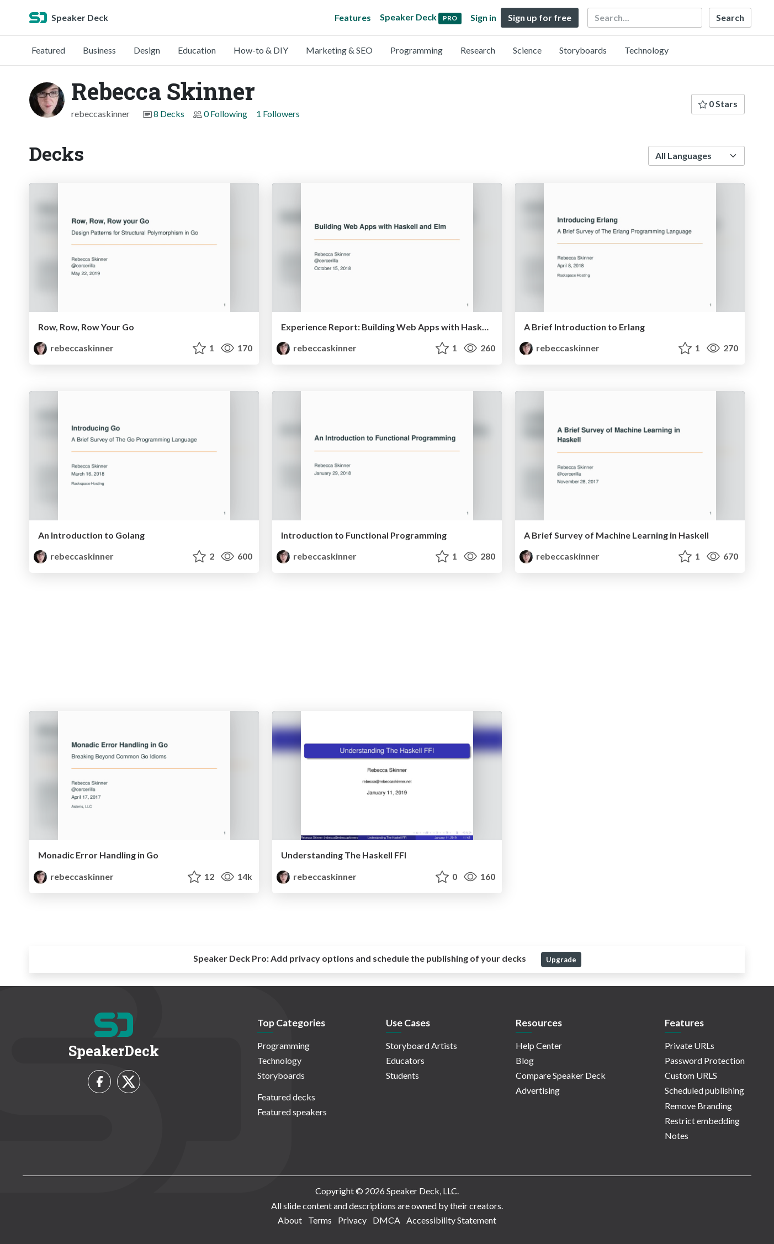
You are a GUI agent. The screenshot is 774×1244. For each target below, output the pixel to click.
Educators (405, 1060)
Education (197, 50)
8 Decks (168, 113)
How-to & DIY (261, 50)
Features (353, 17)
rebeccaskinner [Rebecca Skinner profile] (74, 347)
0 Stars (718, 103)
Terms (320, 1220)
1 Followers (278, 113)
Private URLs (689, 1045)
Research (477, 50)
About (290, 1220)
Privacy (352, 1220)
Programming (416, 50)
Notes (676, 1135)
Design (147, 50)
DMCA (386, 1220)
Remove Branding (698, 1105)
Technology (646, 50)
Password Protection (705, 1060)
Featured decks (286, 1097)
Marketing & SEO (339, 50)
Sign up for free (539, 17)
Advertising (538, 1090)
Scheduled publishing (704, 1090)
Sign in (483, 17)
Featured (48, 50)
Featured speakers (292, 1111)
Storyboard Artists (421, 1045)
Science (527, 50)
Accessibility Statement (451, 1220)
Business (99, 50)
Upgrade (561, 959)
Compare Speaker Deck (561, 1075)
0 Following (225, 113)
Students (402, 1075)
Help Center (539, 1045)
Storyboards (583, 50)
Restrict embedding (702, 1120)
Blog (525, 1060)
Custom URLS (691, 1075)
